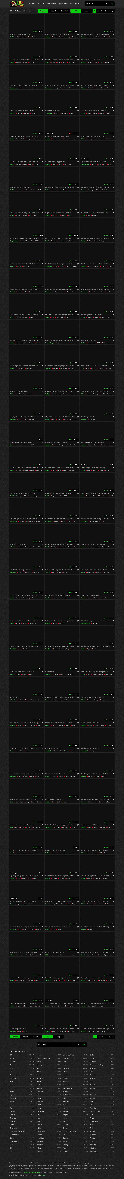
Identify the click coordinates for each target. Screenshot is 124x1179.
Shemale (93, 1061)
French (39, 1081)
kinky (57, 343)
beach (101, 598)
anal (71, 113)
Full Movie (40, 1085)
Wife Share (93, 1148)
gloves (34, 598)
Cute (11, 1145)
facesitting (24, 343)
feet (90, 292)
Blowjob (12, 1101)
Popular (43, 11)
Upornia (83, 190)
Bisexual (13, 1098)
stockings (36, 164)
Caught (12, 1115)
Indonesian (40, 1141)
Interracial (40, 1145)
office (101, 674)
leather (20, 700)
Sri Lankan (93, 1085)
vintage (31, 62)
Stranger (93, 1095)
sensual (24, 674)
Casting (12, 1111)
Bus (11, 1108)
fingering (102, 827)
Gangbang (40, 1091)
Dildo (11, 1148)
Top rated (62, 4)
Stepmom (93, 1088)
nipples (75, 266)
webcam (30, 394)
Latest (53, 11)
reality (27, 802)
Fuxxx (82, 496)
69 (60, 88)
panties (103, 139)
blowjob (54, 37)
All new (41, 4)
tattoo (106, 853)
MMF (16, 827)
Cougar (12, 1121)
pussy (70, 164)
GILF (30, 215)
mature (19, 37)
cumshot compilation (26, 241)
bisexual (18, 62)
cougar (60, 164)
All (76, 11)
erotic (22, 827)
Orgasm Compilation (70, 1131)
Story (91, 1091)
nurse (37, 853)
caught (101, 802)
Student (92, 1098)
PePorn (47, 190)
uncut (108, 292)
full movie (68, 445)
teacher (96, 292)
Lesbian (65, 1078)
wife (110, 37)
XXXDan (83, 343)
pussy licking (106, 547)
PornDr (83, 649)
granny (34, 37)
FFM (89, 1006)
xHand (83, 113)
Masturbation (67, 1088)
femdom (19, 190)
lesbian (104, 37)
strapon (98, 37)
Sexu (11, 751)
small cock (90, 37)
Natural (65, 1111)
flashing (65, 190)
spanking (66, 649)
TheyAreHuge (85, 164)
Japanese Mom (68, 1055)
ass (65, 164)
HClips (83, 37)
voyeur (32, 776)
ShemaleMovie (85, 623)
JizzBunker (13, 88)
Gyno (38, 1118)
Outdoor (66, 1138)
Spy (91, 1081)
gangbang (36, 572)
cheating (94, 674)
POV (35, 215)
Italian (39, 1148)
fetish (89, 266)
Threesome (94, 1121)
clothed (105, 496)
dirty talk (90, 88)
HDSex (12, 343)
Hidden (39, 1128)
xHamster (48, 88)
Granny (39, 1108)
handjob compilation (22, 317)
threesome (65, 827)
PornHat (83, 266)
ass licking (29, 521)
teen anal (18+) (29, 445)
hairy (95, 62)
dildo (38, 725)
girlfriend (21, 368)
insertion (101, 113)
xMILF (12, 853)
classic (54, 394)
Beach (12, 1091)
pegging (110, 266)
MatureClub (48, 521)
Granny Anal (41, 1111)
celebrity (106, 572)
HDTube (83, 88)
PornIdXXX (13, 368)
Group (39, 1115)
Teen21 (47, 572)
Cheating (13, 1118)
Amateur (13, 1061)
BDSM (25, 62)
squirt (54, 164)
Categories (74, 4)
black (95, 598)
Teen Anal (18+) (95, 1111)
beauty (54, 700)
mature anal (20, 139)
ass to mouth (72, 1031)
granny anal (64, 113)
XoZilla (12, 139)
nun (53, 215)
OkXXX (12, 496)
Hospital (39, 1135)
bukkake (24, 623)
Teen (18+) (93, 1108)
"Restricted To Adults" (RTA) (31, 1172)
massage (26, 266)
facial (100, 62)
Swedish (92, 1101)
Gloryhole (40, 1101)
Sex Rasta (16, 4)
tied (26, 700)
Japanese (40, 1151)
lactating (61, 241)
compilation (69, 241)
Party (65, 1141)
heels (103, 88)
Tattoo (92, 1105)
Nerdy (65, 1118)
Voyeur (92, 1141)
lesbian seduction (94, 521)
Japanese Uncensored (70, 1058)
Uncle (91, 1128)
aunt (36, 980)
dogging (96, 445)
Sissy (91, 1071)
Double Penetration (43, 1058)
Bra (11, 1105)
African (12, 1058)
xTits (46, 62)
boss (108, 113)
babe (25, 292)
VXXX (11, 317)
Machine (66, 1081)
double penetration (98, 1006)
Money (65, 1108)
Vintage (92, 1138)
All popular (51, 4)
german (61, 37)
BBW (11, 1088)
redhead (37, 521)
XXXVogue (84, 521)
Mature (65, 1091)
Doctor (12, 1151)
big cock (73, 419)
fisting (74, 37)
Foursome (40, 1078)
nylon (102, 292)
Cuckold (12, 1138)
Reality (92, 1055)
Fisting (39, 1075)
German (39, 1098)
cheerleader (67, 88)
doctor (89, 62)
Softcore (93, 1075)
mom (24, 37)
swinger (56, 292)
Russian (92, 1058)
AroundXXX (84, 751)
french (61, 623)
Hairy (38, 1121)
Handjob (39, 1125)
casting (103, 266)
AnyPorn (12, 113)
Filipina (39, 1071)
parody (96, 700)
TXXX (47, 241)
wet (27, 955)
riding (110, 164)
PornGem (48, 598)
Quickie (65, 1151)
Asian (12, 1071)
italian (64, 62)
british (104, 521)
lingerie (18, 164)
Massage (66, 1085)
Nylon (65, 1121)
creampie (32, 292)
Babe (12, 1081)
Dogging (39, 1055)
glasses (26, 113)
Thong (92, 1118)
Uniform (92, 1131)
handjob (93, 164)
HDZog (83, 241)
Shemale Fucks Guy (96, 1065)
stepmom (29, 368)
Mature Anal (67, 1095)
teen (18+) (71, 62)
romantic (32, 674)
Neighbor (66, 1115)
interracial (20, 547)
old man (59, 419)
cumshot (34, 88)
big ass (26, 725)
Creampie (13, 1128)
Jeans (65, 1061)
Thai (91, 1115)
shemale (94, 623)
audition (33, 190)
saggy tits (55, 904)
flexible (109, 394)
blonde (88, 496)
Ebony (39, 1061)
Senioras (48, 368)
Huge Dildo (40, 1138)
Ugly (91, 1125)
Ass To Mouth (14, 1078)
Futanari (39, 1088)
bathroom (38, 1006)
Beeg (11, 445)
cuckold (104, 190)
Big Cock (13, 1095)
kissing (89, 139)
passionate (36, 827)
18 (11, 1055)
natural (109, 139)
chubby (89, 113)
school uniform (63, 394)
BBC (11, 1085)
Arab (11, 1068)
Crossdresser (14, 1135)
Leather (65, 1075)
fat (29, 37)
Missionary (66, 1101)
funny (25, 1031)
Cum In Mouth (14, 1141)
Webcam (93, 1145)
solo (36, 394)
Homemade (41, 1131)
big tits (18, 215)
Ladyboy (66, 1068)
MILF (36, 241)
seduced (93, 368)
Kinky (65, 1065)
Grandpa (39, 1105)
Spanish (92, 1078)
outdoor (53, 241)
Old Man (66, 1125)
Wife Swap (93, 1151)
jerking (107, 802)
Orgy (64, 1135)
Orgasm (66, 1128)
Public (65, 1148)
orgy (52, 317)
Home (31, 4)
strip (24, 394)
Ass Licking (13, 1075)
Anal (11, 1065)
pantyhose (92, 419)
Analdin (12, 37)
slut (30, 164)
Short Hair (93, 1068)
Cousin (12, 1125)
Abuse (43, 1175)
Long (86, 11)
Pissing (65, 1145)
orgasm (68, 266)
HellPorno (83, 419)
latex (53, 139)
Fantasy (39, 1065)
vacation (28, 827)
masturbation (58, 751)
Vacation (93, 1135)
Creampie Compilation (17, 1131)
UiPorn (12, 62)
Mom (65, 1105)
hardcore (94, 215)
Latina (65, 1071)
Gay (38, 1095)
